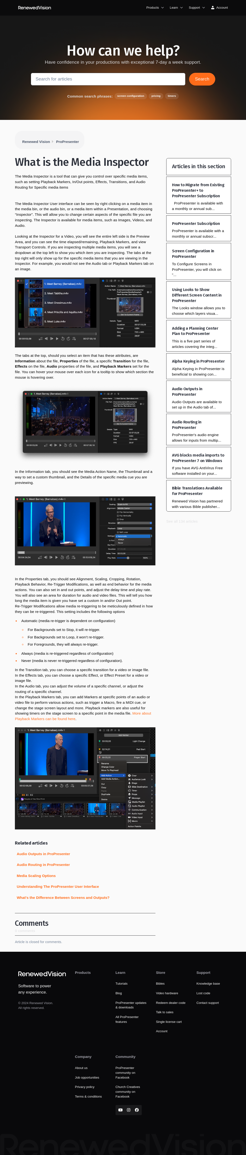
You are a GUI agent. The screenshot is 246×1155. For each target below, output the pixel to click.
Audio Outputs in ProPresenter (43, 854)
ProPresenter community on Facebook (125, 1072)
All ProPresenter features (127, 1019)
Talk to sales (164, 1012)
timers (172, 95)
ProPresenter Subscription (196, 223)
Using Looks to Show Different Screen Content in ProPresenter (197, 295)
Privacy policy (84, 1087)
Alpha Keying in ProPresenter (198, 361)
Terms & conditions (88, 1096)
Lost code (203, 993)
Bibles (160, 984)
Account (161, 1031)
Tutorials (122, 984)
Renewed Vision (36, 142)
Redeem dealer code (170, 1003)
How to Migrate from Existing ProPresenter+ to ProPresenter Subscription (198, 190)
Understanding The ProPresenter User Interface (58, 886)
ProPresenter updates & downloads (131, 1005)
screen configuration (130, 95)
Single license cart (169, 1022)
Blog (119, 993)
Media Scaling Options (36, 876)
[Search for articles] (108, 79)
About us (81, 1068)
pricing (155, 95)
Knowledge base (208, 984)
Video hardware (167, 993)
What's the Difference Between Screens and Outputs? (63, 898)
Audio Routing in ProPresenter (43, 865)
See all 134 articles (182, 521)
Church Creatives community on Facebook (128, 1092)
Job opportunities (87, 1077)
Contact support (208, 1003)
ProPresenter (67, 142)
